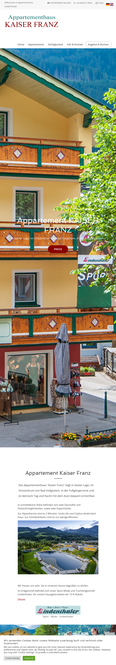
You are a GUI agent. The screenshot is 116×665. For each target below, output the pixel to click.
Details (21, 599)
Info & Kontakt (75, 44)
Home (20, 44)
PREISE (58, 249)
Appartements (36, 44)
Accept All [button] (28, 658)
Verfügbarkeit (55, 44)
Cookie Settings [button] (12, 658)
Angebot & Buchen (98, 44)
